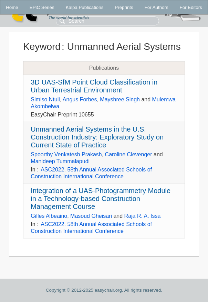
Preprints (124, 7)
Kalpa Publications (85, 7)
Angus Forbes (80, 99)
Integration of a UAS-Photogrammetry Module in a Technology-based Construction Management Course (100, 198)
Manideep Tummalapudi (60, 161)
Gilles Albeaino (49, 216)
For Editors (191, 7)
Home (12, 7)
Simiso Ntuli (45, 99)
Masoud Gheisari (91, 216)
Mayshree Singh (120, 99)
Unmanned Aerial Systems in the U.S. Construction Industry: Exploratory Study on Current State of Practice (97, 137)
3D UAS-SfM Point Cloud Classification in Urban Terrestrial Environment (94, 86)
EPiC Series (42, 7)
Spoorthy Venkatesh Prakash (66, 154)
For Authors (156, 7)
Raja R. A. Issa (142, 216)
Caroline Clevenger (128, 154)
